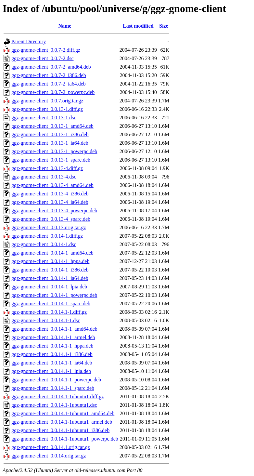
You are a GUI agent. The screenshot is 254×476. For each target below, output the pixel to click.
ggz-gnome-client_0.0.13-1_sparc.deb (50, 160)
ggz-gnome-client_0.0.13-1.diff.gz (47, 109)
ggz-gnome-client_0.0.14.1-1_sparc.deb (52, 388)
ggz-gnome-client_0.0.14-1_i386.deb (50, 269)
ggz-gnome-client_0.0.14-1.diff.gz (47, 236)
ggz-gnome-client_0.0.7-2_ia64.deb (48, 83)
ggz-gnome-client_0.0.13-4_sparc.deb (50, 219)
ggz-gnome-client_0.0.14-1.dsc (43, 244)
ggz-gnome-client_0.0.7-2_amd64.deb (51, 67)
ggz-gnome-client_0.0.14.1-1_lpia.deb (51, 371)
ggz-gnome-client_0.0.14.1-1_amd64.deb (54, 329)
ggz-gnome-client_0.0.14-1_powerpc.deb (54, 295)
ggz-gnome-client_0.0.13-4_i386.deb (50, 193)
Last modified (138, 26)
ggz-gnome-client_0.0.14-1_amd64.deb (52, 253)
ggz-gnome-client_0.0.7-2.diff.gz (45, 50)
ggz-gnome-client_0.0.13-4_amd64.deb (52, 185)
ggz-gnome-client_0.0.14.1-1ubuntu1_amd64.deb (62, 413)
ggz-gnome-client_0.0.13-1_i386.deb (50, 134)
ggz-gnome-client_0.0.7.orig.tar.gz (47, 100)
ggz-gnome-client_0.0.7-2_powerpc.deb (53, 92)
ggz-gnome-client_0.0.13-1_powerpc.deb (54, 151)
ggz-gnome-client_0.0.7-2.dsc (42, 58)
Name (64, 26)
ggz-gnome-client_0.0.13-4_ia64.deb (49, 202)
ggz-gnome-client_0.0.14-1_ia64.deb (49, 278)
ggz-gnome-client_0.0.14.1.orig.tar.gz (50, 447)
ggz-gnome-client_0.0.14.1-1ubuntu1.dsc (54, 405)
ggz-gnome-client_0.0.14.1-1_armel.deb (53, 337)
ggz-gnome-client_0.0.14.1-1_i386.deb (52, 354)
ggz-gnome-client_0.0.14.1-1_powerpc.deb (56, 379)
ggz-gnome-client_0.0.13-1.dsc (43, 117)
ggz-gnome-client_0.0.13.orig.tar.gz (48, 227)
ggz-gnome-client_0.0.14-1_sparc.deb (50, 303)
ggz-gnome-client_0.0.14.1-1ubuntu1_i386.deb (60, 430)
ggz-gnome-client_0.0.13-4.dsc (43, 176)
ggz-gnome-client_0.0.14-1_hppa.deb (50, 261)
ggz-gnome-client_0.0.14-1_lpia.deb (49, 286)
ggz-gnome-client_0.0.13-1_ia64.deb (49, 143)
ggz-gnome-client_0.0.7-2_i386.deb (48, 75)
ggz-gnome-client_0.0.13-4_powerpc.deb (54, 210)
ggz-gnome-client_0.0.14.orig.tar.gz (48, 455)
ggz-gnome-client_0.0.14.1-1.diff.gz (49, 312)
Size (163, 26)
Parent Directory (28, 41)
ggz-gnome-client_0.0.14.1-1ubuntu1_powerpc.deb (64, 439)
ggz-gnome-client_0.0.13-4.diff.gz (47, 168)
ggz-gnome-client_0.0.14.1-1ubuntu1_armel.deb (61, 422)
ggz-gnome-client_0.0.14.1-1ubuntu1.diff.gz (57, 396)
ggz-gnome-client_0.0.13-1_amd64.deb (52, 126)
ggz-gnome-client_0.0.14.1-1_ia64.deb (51, 362)
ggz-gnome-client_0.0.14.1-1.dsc (45, 320)
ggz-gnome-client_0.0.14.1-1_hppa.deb (52, 346)
